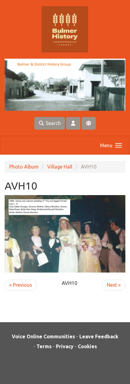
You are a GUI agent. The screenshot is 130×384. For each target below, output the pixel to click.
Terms (44, 346)
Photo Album (24, 166)
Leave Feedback (98, 336)
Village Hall (59, 166)
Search (49, 123)
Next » (114, 285)
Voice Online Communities (43, 336)
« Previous (20, 285)
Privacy (64, 346)
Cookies (87, 346)
